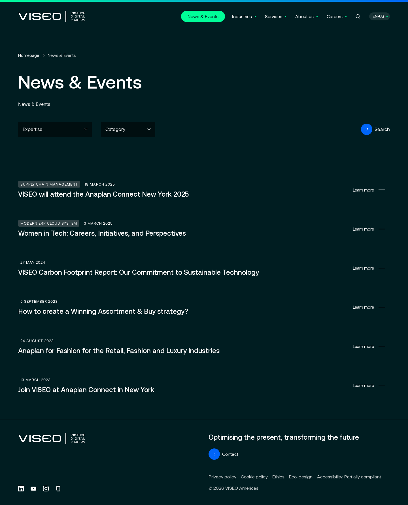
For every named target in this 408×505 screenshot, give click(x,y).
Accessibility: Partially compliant (349, 476)
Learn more (204, 189)
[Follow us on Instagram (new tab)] (46, 488)
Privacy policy (222, 476)
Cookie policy (254, 476)
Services (273, 16)
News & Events (203, 16)
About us (304, 16)
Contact (223, 454)
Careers (335, 16)
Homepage (28, 55)
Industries (242, 16)
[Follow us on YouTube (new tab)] (33, 488)
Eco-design (301, 476)
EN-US (378, 16)
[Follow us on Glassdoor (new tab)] (58, 488)
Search (375, 129)
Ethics (278, 476)
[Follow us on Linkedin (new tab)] (21, 488)
